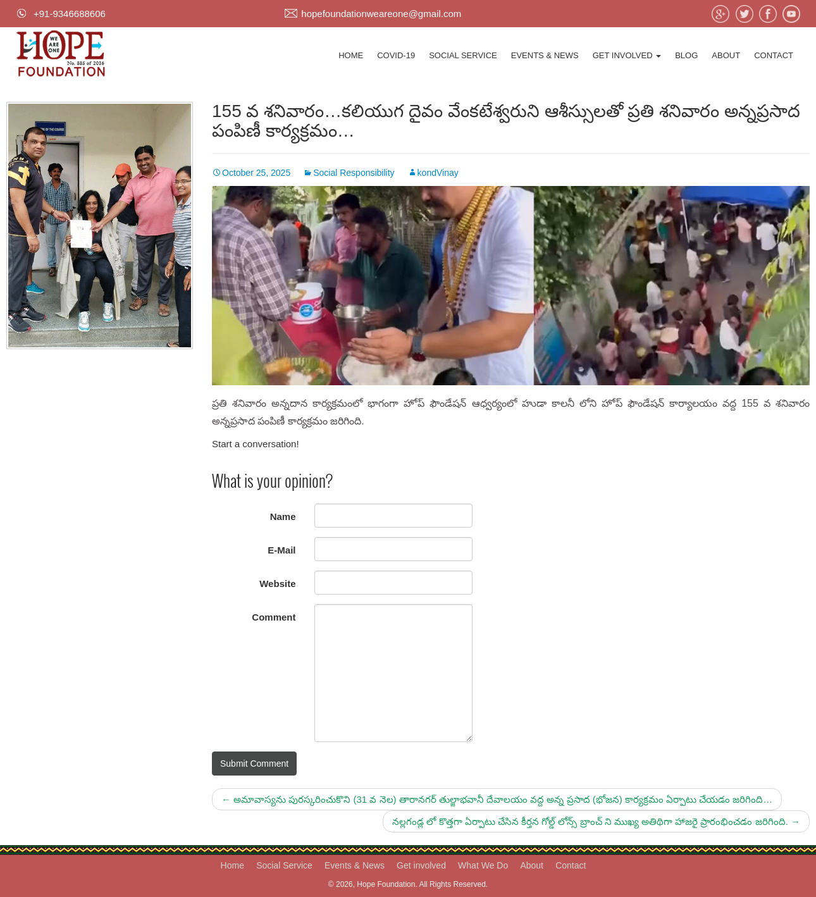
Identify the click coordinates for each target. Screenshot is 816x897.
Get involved (627, 55)
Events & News (545, 55)
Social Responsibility (353, 173)
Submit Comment (254, 763)
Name (283, 516)
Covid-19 (396, 55)
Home (350, 55)
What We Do (483, 865)
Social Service (463, 55)
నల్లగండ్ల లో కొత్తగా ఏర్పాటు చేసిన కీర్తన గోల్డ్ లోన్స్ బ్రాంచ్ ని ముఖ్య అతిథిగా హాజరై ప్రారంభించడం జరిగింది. (596, 821)
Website (277, 583)
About (726, 55)
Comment (273, 617)
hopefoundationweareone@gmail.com (381, 13)
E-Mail (281, 550)
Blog (686, 55)
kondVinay (438, 173)
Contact (773, 55)
